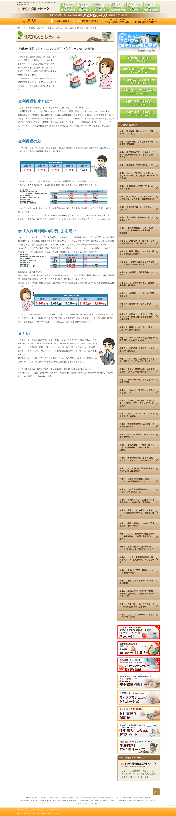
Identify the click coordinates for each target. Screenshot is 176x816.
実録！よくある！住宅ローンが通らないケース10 (116, 21)
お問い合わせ (22, 809)
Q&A (97, 803)
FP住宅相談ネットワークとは (30, 21)
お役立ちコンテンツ (86, 803)
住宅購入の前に (59, 21)
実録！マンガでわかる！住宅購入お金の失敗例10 (145, 21)
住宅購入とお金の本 (36, 28)
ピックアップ (150, 800)
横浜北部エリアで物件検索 (100, 800)
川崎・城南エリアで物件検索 (58, 800)
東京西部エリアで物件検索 (79, 800)
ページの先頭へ (156, 791)
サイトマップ (56, 809)
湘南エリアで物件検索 (118, 800)
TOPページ (21, 28)
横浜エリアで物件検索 (38, 800)
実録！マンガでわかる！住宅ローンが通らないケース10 (95, 797)
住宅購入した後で (88, 21)
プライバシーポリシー (39, 809)
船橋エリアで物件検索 (136, 800)
